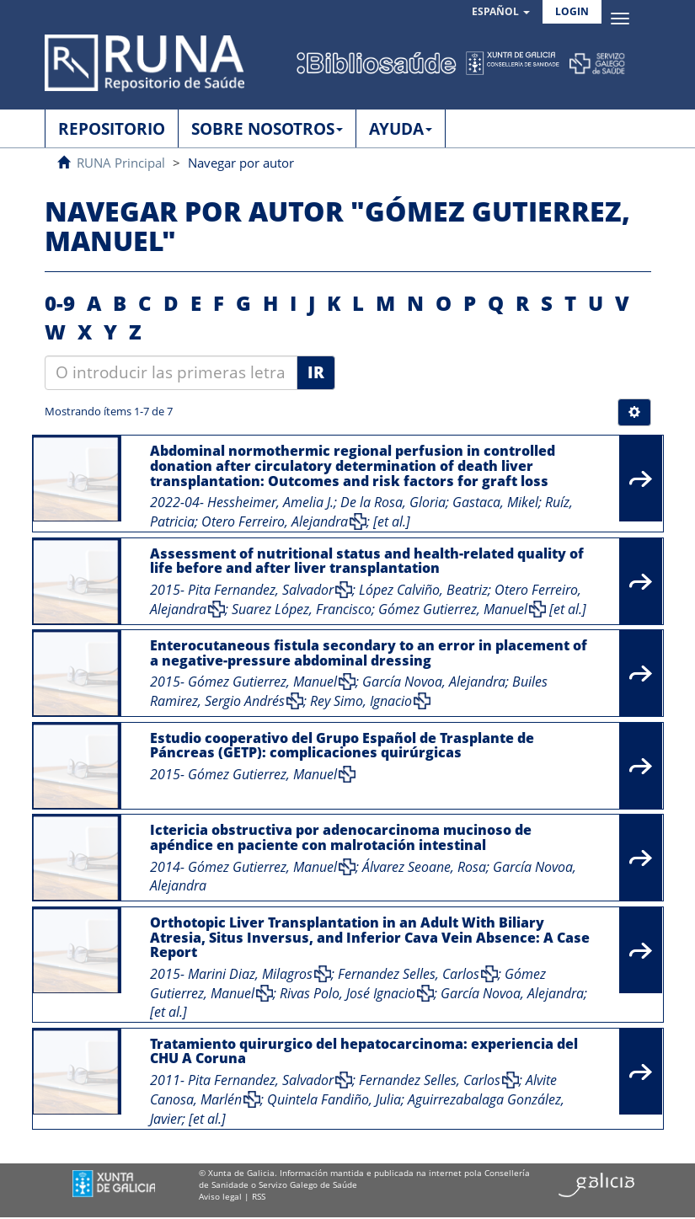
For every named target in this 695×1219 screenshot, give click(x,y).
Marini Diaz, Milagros (250, 974)
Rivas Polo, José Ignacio (347, 993)
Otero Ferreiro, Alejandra (274, 521)
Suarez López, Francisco (302, 609)
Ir (315, 372)
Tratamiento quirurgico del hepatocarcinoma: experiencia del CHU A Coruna (364, 1051)
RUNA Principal (121, 162)
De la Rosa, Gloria (393, 502)
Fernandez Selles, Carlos (408, 974)
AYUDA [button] (400, 129)
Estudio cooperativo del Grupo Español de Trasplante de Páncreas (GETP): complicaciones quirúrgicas (342, 745)
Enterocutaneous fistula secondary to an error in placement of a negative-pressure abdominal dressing (368, 653)
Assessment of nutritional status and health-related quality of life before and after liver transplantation (367, 561)
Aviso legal (220, 1196)
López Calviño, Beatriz (423, 589)
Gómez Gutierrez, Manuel (452, 609)
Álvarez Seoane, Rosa (424, 867)
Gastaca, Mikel (495, 502)
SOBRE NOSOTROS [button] (267, 129)
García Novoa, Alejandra (433, 681)
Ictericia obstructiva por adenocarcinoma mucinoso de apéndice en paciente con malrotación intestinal (341, 837)
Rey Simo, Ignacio (361, 701)
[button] (501, 12)
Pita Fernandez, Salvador (261, 589)
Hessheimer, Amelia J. (270, 502)
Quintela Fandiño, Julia (334, 1099)
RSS (258, 1196)
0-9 (60, 303)
